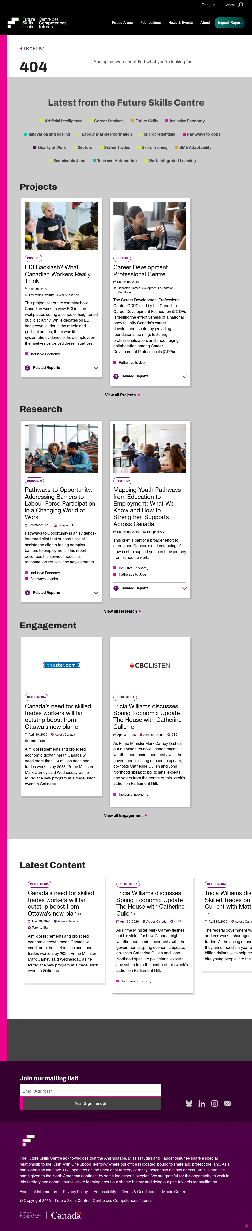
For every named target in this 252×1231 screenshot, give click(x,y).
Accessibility (105, 1192)
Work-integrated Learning (172, 161)
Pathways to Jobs (203, 134)
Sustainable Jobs (69, 161)
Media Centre (174, 1192)
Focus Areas (122, 23)
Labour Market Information (107, 134)
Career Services (109, 121)
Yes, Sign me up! (90, 1103)
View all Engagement (126, 816)
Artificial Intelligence (63, 121)
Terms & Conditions (139, 1192)
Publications (150, 23)
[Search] (234, 5)
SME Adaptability (195, 148)
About (205, 23)
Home (27, 49)
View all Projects (123, 395)
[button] (246, 1226)
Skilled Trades (117, 148)
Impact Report (230, 23)
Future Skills (146, 121)
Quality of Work (52, 148)
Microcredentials (159, 134)
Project (33, 258)
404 (41, 49)
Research (34, 481)
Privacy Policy (75, 1192)
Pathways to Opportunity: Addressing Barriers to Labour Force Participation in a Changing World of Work (60, 503)
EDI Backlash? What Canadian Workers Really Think (58, 274)
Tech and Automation (117, 161)
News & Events (180, 23)
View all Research (123, 611)
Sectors (85, 148)
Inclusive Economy (187, 121)
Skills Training (155, 148)
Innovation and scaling (49, 134)
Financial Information (38, 1192)
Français (208, 5)
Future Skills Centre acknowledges (58, 1159)
